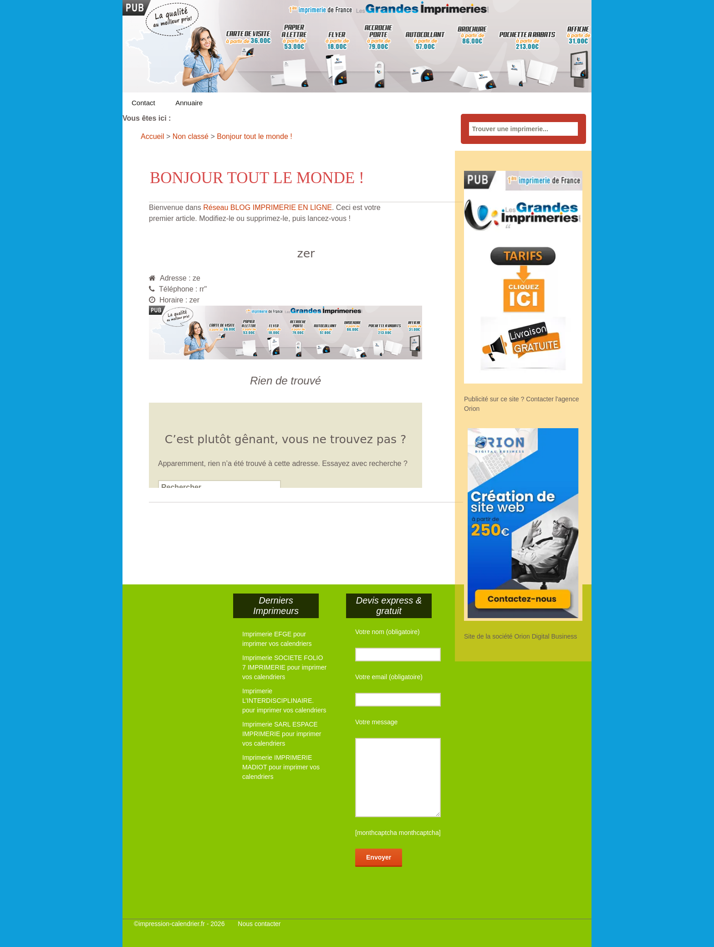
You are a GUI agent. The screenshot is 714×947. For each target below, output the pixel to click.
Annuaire (189, 103)
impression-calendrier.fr (171, 923)
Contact (143, 103)
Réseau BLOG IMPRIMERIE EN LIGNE (267, 207)
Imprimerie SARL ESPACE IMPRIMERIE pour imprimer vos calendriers (281, 734)
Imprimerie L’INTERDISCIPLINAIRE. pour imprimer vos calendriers (284, 700)
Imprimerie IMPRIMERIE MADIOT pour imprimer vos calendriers (281, 767)
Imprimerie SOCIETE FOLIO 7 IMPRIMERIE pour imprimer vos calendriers (284, 667)
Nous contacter (259, 923)
